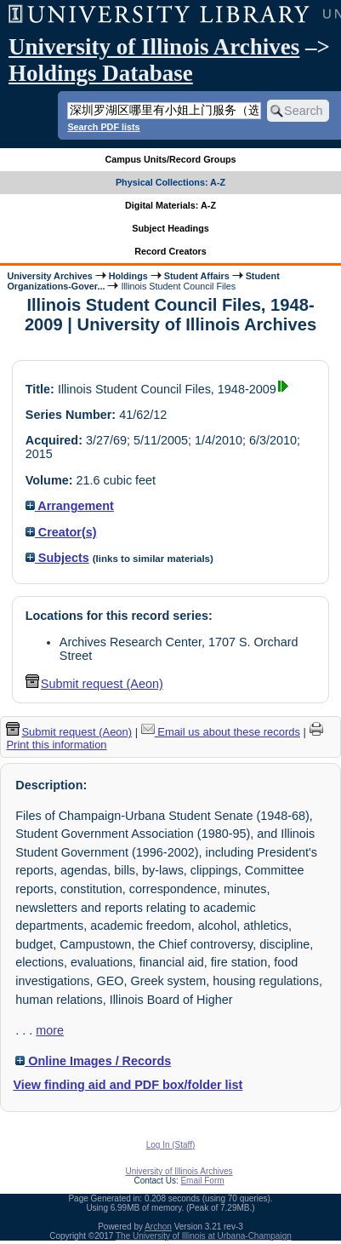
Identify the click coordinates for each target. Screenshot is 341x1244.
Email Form (202, 1180)
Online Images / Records (93, 1061)
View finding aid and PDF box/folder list (127, 1085)
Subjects (57, 558)
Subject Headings (170, 228)
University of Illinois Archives (154, 47)
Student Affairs (197, 276)
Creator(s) (61, 532)
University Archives (49, 276)
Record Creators (170, 251)
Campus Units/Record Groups (170, 159)
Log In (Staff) (171, 1144)
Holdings (128, 276)
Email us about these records (220, 731)
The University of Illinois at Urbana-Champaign (204, 1236)
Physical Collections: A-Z (170, 182)
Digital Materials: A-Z (170, 205)
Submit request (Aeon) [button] (94, 684)
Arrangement (70, 506)
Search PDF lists (103, 127)
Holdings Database (101, 73)
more (50, 1030)
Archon (158, 1226)
